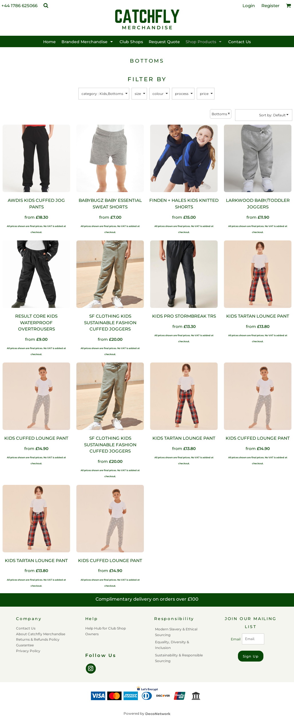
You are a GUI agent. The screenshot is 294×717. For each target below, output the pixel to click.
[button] (45, 5)
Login (249, 5)
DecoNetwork (157, 714)
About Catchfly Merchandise (40, 634)
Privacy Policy (28, 651)
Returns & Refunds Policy (37, 639)
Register (270, 5)
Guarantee (25, 645)
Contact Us (25, 628)
